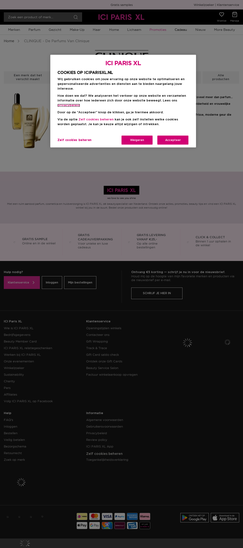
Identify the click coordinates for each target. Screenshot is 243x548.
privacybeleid (68, 105)
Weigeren (137, 140)
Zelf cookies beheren (96, 119)
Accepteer (173, 140)
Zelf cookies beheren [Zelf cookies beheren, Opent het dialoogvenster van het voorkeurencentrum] (74, 140)
